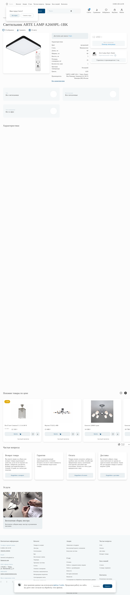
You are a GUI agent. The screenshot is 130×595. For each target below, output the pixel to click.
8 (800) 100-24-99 (9, 534)
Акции (25, 4)
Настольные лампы (41, 543)
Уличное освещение (41, 555)
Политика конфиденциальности (76, 571)
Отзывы (69, 548)
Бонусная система (72, 537)
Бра (36, 540)
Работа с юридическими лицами (76, 551)
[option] (26, 57)
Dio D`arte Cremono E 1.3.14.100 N (19, 412)
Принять (107, 586)
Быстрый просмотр (26, 425)
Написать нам (8, 547)
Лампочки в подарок (73, 532)
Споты (37, 552)
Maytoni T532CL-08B (54, 412)
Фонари (37, 570)
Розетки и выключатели (42, 558)
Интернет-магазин (103, 568)
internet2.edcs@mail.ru (10, 544)
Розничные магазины (104, 565)
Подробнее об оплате (80, 462)
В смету (39, 34)
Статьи (100, 551)
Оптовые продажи (103, 577)
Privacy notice (123, 444)
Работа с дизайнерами (73, 554)
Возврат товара (102, 540)
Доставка (100, 537)
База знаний (56, 4)
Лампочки (38, 572)
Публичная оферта (72, 578)
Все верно (14, 15)
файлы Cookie (58, 585)
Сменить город (27, 15)
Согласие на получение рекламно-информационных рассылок (77, 574)
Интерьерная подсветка (42, 561)
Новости (69, 557)
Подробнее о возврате (19, 462)
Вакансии (69, 563)
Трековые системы (40, 549)
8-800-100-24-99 (118, 4)
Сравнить (26, 34)
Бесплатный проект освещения (76, 535)
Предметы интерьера (41, 567)
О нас (30, 4)
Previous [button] (118, 379)
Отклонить (96, 586)
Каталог (18, 4)
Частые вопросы (39, 4)
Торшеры (38, 546)
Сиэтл (11, 4)
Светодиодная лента (41, 564)
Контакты (64, 4)
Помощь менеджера (105, 48)
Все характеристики (55, 85)
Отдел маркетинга (103, 574)
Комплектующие (40, 575)
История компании (72, 560)
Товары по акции (40, 532)
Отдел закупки (102, 571)
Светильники (39, 537)
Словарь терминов (103, 554)
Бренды (48, 4)
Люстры (37, 535)
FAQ (99, 532)
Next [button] (122, 379)
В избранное (12, 34)
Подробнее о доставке (110, 462)
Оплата (100, 535)
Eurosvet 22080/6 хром (95, 412)
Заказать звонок (8, 537)
